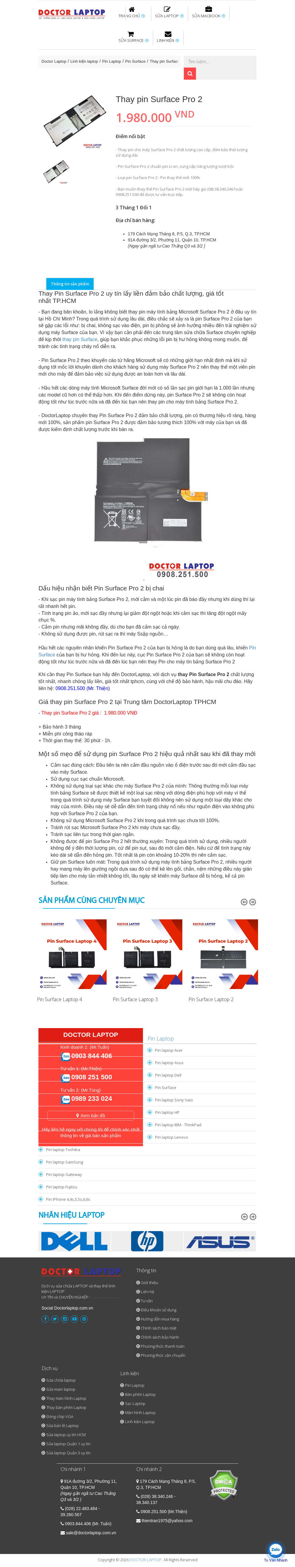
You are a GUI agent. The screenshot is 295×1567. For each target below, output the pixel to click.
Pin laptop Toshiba (63, 1149)
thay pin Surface (80, 339)
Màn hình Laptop (140, 1412)
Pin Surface (135, 61)
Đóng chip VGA (59, 1416)
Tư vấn (147, 1300)
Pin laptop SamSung (64, 1162)
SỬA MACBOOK (208, 12)
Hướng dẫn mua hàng (160, 1319)
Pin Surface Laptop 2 (211, 999)
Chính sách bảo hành (160, 1337)
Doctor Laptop (53, 61)
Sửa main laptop (60, 1389)
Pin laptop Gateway (64, 1174)
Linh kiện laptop (84, 61)
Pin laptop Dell (168, 1075)
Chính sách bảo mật (158, 1328)
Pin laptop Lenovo (171, 1137)
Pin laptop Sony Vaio (174, 1100)
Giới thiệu (149, 1282)
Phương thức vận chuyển (163, 1355)
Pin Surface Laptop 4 (59, 999)
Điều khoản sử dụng (158, 1310)
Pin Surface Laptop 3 (135, 999)
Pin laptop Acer (169, 1050)
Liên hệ (147, 1291)
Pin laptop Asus (169, 1062)
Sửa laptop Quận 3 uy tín (68, 1453)
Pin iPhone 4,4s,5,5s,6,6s (68, 1199)
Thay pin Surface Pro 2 (170, 61)
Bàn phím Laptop (140, 1394)
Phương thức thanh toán (162, 1346)
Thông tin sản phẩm (70, 284)
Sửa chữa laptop (61, 1380)
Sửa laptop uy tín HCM (66, 1434)
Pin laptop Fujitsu (61, 1187)
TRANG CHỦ (131, 12)
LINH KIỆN (168, 37)
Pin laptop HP (167, 1112)
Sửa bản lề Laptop (62, 1425)
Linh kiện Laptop (140, 1421)
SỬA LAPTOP (169, 12)
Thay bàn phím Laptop (66, 1407)
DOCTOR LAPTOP (146, 1559)
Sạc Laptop (135, 1403)
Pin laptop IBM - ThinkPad (178, 1124)
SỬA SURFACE (133, 37)
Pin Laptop (111, 61)
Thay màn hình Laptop (66, 1398)
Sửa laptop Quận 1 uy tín (68, 1443)
